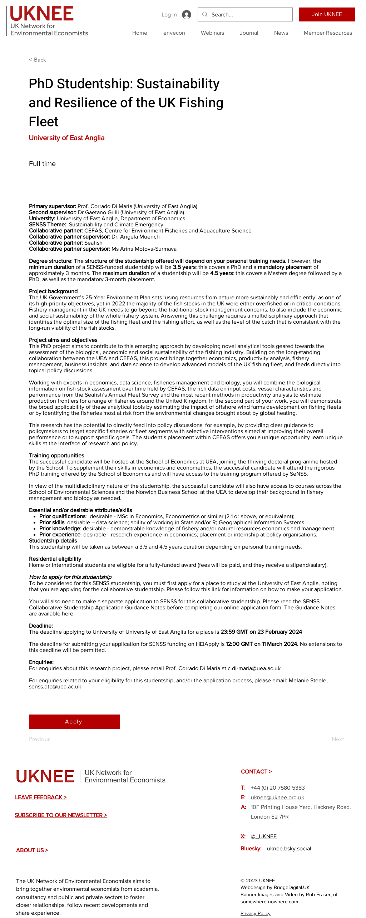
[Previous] (52, 739)
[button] (40, 797)
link (216, 589)
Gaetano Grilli (102, 212)
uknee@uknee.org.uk (277, 797)
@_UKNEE (264, 836)
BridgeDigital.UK (292, 887)
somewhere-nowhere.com (269, 901)
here (67, 613)
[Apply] (74, 722)
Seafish (93, 243)
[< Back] (52, 60)
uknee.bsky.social (289, 848)
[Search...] (244, 14)
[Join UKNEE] (327, 14)
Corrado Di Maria (111, 206)
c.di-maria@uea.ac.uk (254, 668)
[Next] (326, 739)
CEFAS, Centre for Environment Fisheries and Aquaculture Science (168, 230)
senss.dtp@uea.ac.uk (55, 686)
